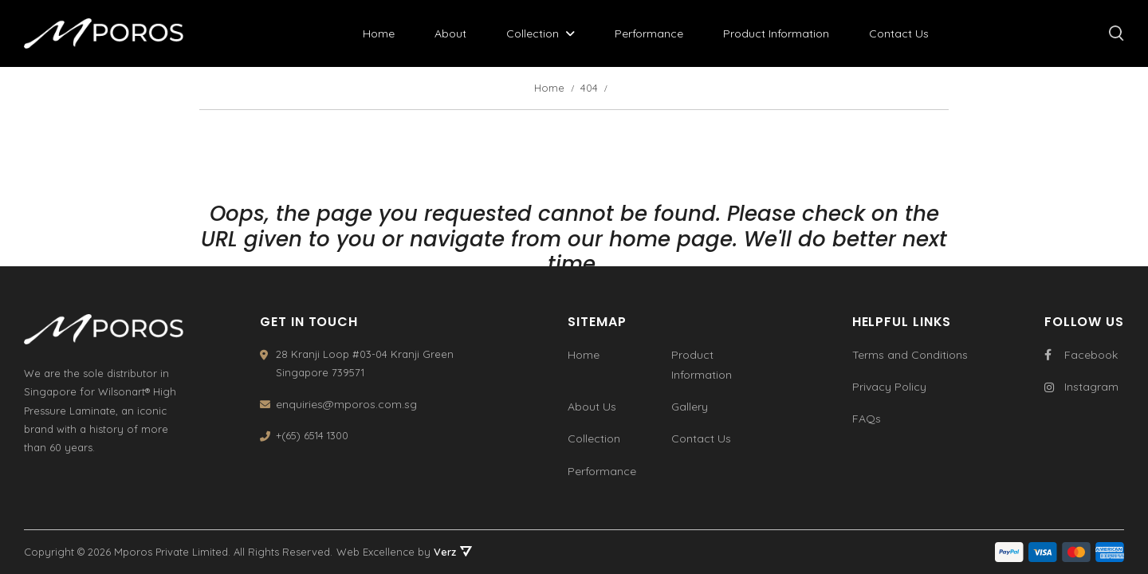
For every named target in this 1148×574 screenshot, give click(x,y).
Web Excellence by (404, 551)
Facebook (1081, 355)
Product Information (776, 33)
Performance (649, 33)
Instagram (1081, 386)
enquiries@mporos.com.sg (346, 404)
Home (379, 33)
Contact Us (899, 33)
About (450, 33)
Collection (532, 33)
